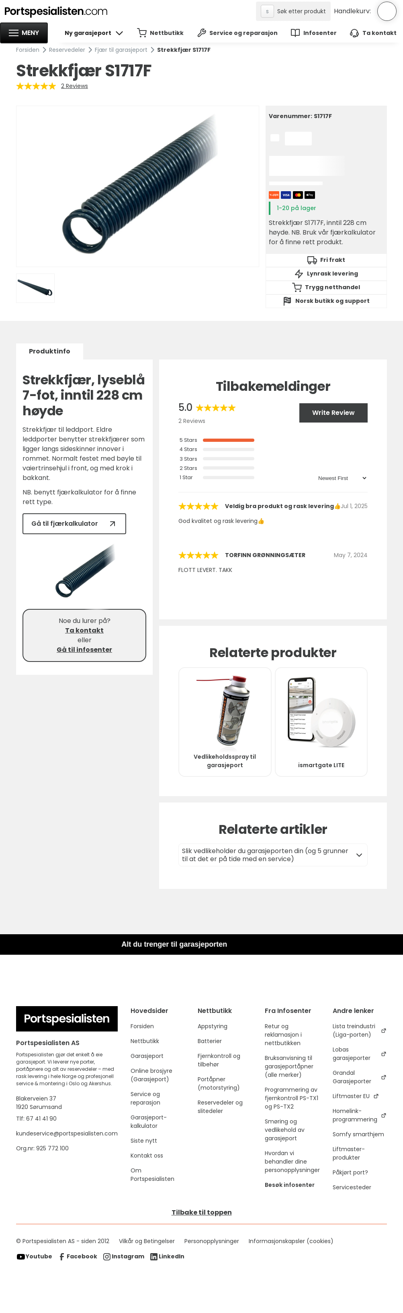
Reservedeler (67, 50)
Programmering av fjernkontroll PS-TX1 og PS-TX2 (291, 1098)
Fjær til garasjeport (121, 50)
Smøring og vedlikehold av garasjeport (285, 1129)
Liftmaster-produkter (349, 1153)
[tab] (49, 351)
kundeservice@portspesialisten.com (67, 1133)
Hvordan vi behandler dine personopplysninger (292, 1161)
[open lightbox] (137, 186)
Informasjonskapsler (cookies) (291, 1241)
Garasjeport (147, 1056)
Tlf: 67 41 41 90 (36, 1119)
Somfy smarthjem (358, 1134)
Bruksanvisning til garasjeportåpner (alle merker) (289, 1066)
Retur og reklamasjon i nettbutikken (283, 1034)
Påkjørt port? (350, 1172)
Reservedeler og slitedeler (220, 1107)
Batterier (210, 1041)
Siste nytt (144, 1141)
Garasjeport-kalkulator (149, 1121)
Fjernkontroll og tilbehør (219, 1060)
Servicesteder (352, 1187)
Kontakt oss (147, 1156)
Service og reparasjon (145, 1098)
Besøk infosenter (290, 1185)
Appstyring (212, 1026)
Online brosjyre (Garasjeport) (151, 1075)
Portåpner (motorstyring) (219, 1083)
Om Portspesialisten (152, 1174)
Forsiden (27, 50)
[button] (24, 32)
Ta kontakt (84, 630)
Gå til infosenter (84, 649)
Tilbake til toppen (202, 1212)
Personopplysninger (211, 1241)
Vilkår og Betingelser (147, 1241)
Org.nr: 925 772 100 (43, 1148)
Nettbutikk (145, 1041)
